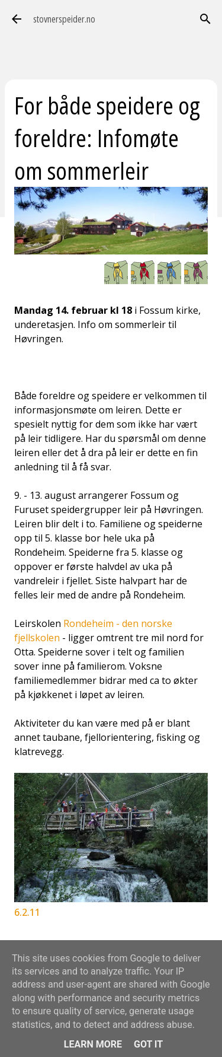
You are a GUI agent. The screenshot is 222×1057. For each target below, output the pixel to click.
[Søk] (205, 19)
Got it (148, 1044)
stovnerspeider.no (64, 19)
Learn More (93, 1044)
